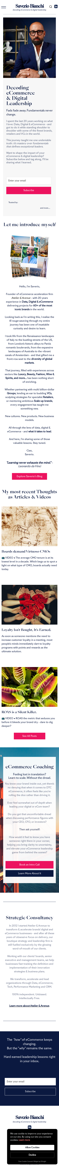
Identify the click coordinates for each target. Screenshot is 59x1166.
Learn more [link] (24, 1140)
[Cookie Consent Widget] (32, 1146)
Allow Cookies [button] (32, 1147)
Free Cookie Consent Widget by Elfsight (32, 1161)
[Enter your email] (28, 180)
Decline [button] (32, 1155)
